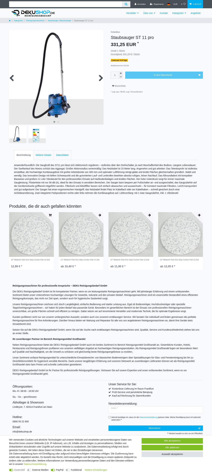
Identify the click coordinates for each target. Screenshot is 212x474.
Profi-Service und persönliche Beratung (132, 392)
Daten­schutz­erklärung (35, 464)
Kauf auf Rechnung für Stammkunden (131, 395)
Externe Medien (40, 470)
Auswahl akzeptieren (172, 454)
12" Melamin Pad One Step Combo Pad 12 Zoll (129, 260)
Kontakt (164, 13)
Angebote (196, 13)
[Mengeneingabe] (115, 75)
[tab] (23, 155)
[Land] (168, 4)
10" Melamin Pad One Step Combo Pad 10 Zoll (30, 260)
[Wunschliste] (183, 4)
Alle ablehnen (172, 447)
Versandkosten (136, 92)
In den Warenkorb (177, 75)
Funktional (76, 470)
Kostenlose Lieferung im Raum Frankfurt (133, 388)
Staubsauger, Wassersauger (59, 21)
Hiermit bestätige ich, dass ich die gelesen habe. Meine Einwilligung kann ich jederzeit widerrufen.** (156, 418)
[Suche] (126, 4)
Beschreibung (24, 155)
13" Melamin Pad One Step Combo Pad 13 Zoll (179, 260)
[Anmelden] (140, 4)
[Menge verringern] (121, 77)
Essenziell (19, 470)
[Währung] (175, 4)
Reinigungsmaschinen (35, 21)
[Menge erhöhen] (121, 73)
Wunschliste (119, 86)
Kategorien (178, 13)
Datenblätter (62, 155)
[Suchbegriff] (65, 4)
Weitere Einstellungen (96, 470)
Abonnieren (174, 428)
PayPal (59, 470)
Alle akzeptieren (172, 440)
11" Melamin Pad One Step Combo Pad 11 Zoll (80, 260)
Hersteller (131, 13)
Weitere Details (43, 155)
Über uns (148, 13)
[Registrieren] (156, 4)
